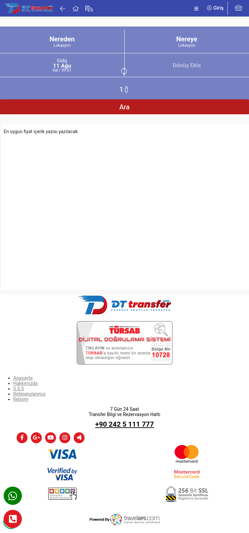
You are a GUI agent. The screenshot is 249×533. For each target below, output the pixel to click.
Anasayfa (22, 378)
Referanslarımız (29, 394)
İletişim (21, 399)
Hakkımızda (25, 383)
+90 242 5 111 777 (124, 424)
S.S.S (18, 388)
